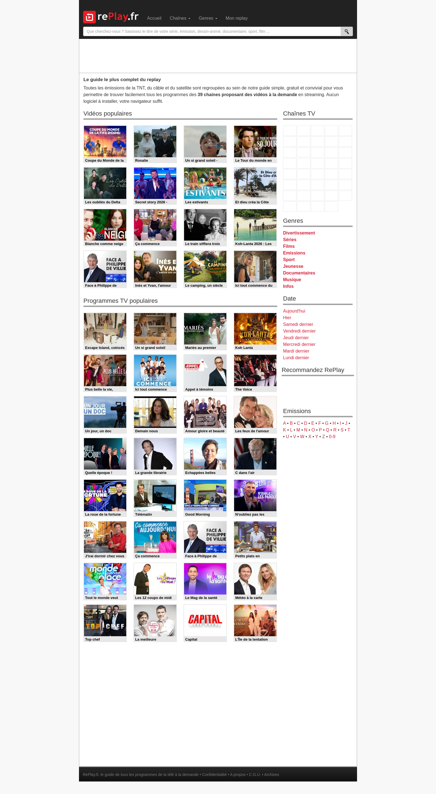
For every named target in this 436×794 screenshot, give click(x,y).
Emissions (294, 253)
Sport (289, 259)
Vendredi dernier (299, 331)
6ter (331, 152)
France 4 (289, 152)
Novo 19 (289, 174)
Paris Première (331, 163)
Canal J (303, 196)
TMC (331, 141)
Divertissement (299, 233)
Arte (303, 141)
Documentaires (299, 273)
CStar (303, 152)
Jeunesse (293, 266)
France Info (303, 174)
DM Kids (345, 196)
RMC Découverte (345, 152)
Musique (292, 279)
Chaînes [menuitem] (180, 18)
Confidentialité (214, 774)
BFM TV (331, 174)
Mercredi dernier (299, 344)
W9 (317, 141)
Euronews (289, 185)
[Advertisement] (218, 55)
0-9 (332, 436)
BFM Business (345, 174)
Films (289, 246)
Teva (317, 163)
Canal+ (331, 131)
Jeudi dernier (296, 337)
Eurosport (331, 185)
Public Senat (317, 206)
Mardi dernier (296, 351)
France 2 (303, 131)
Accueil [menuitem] (154, 18)
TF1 (289, 131)
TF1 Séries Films (317, 152)
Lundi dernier (296, 357)
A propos (237, 774)
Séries (289, 239)
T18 (345, 163)
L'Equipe (345, 185)
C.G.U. (255, 774)
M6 (289, 141)
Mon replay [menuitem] (237, 18)
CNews (317, 174)
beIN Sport (317, 185)
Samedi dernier (298, 324)
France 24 (303, 185)
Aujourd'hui (294, 311)
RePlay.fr (90, 774)
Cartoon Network (317, 196)
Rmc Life (303, 163)
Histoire (331, 206)
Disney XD (331, 196)
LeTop (289, 206)
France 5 (345, 131)
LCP (303, 206)
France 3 (317, 131)
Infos (288, 286)
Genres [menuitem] (208, 18)
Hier (287, 317)
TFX (345, 141)
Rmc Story (289, 163)
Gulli (289, 196)
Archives (271, 774)
